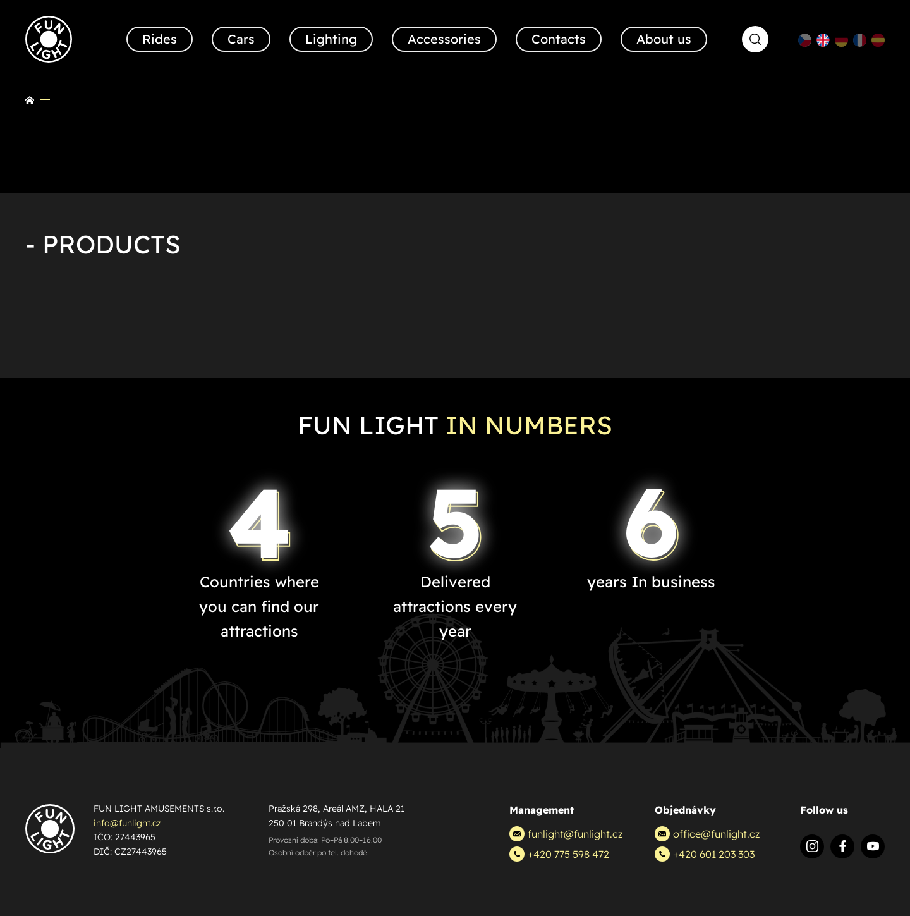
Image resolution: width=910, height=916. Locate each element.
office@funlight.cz (707, 833)
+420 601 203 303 (705, 854)
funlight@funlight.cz (565, 833)
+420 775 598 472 (559, 854)
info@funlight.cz (127, 823)
